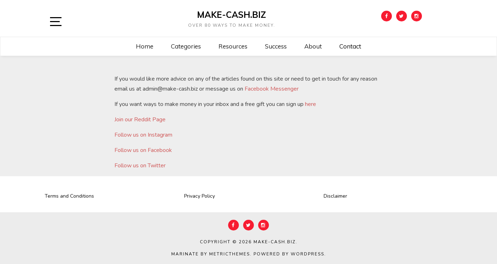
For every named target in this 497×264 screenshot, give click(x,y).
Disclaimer (335, 196)
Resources (232, 46)
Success (276, 46)
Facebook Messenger (272, 89)
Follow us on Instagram (143, 135)
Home (144, 46)
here (310, 104)
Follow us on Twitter (140, 165)
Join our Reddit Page (140, 119)
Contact (350, 46)
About (313, 46)
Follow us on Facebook (143, 150)
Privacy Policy (199, 196)
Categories (186, 46)
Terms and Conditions (69, 196)
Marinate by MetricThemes (210, 254)
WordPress (307, 254)
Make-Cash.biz (231, 14)
